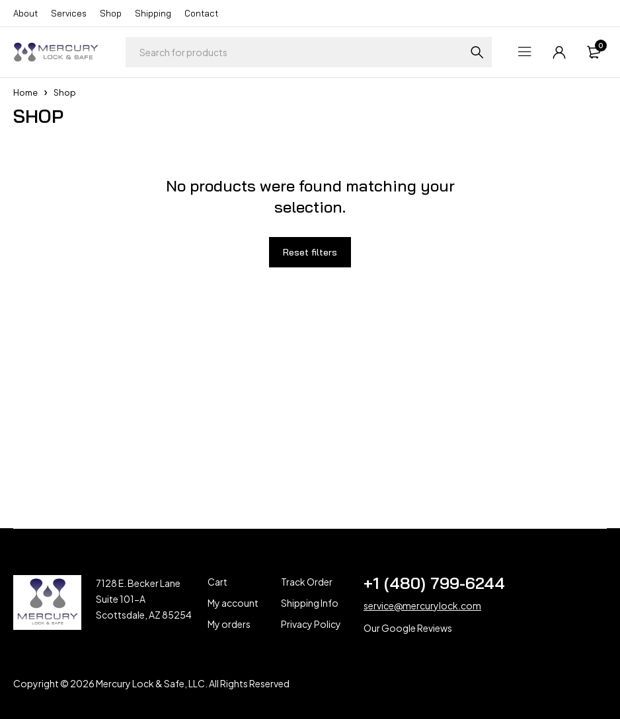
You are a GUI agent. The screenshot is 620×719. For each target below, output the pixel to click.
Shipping (153, 13)
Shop (111, 13)
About (25, 13)
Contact (201, 13)
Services (69, 13)
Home (25, 92)
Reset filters (310, 252)
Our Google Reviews (408, 628)
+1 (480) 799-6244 (434, 583)
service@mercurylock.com (422, 605)
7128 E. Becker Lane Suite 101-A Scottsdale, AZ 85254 (144, 599)
